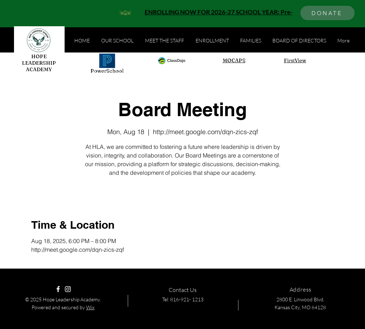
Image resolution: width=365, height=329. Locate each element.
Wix (90, 307)
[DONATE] (327, 13)
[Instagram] (68, 289)
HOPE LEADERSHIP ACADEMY (39, 63)
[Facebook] (58, 289)
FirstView (295, 60)
